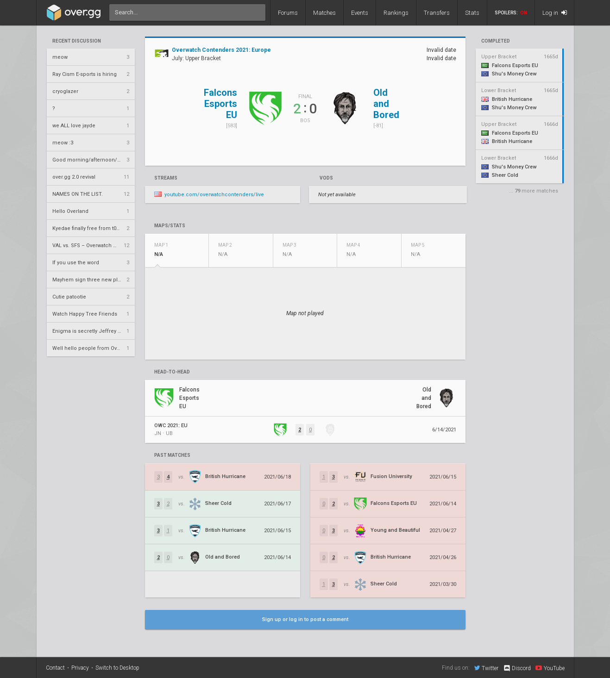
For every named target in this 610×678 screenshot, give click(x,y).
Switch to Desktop (117, 668)
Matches (324, 12)
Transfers (437, 12)
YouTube (550, 668)
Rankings (396, 12)
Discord (516, 668)
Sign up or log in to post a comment (305, 619)
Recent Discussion (76, 41)
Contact (55, 668)
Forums (288, 12)
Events (359, 12)
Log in (554, 12)
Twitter (486, 668)
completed (495, 41)
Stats (472, 12)
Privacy (80, 668)
